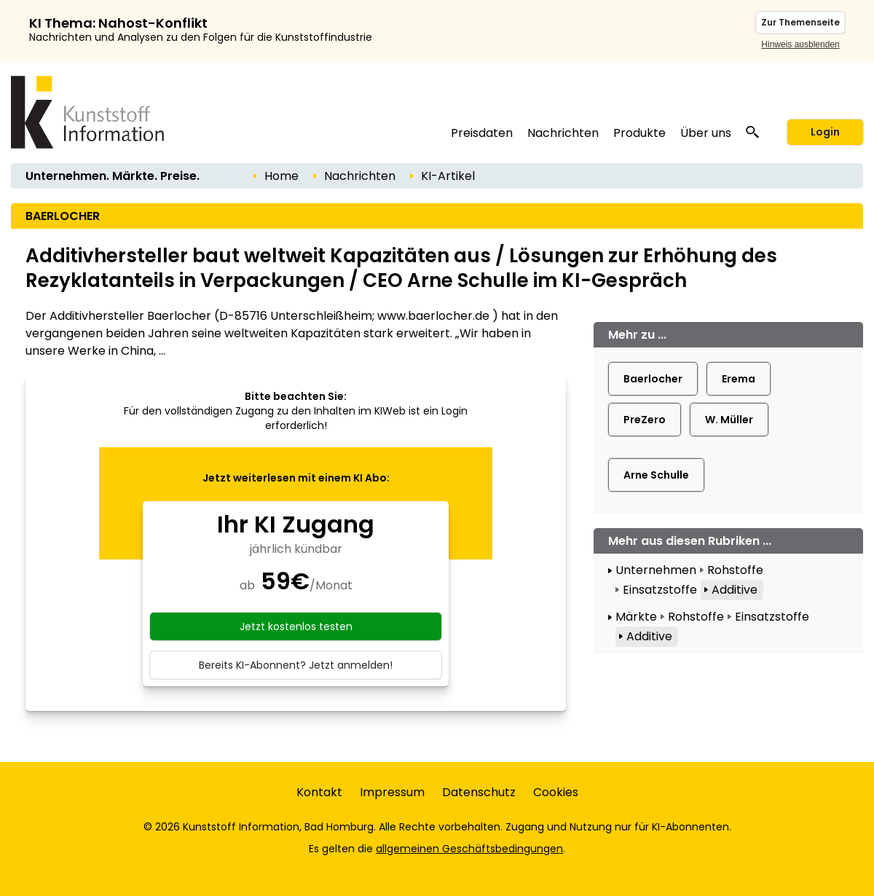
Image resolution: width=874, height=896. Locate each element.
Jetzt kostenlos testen (296, 626)
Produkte (639, 133)
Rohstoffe (735, 570)
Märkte (636, 616)
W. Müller (729, 419)
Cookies (555, 792)
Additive (734, 589)
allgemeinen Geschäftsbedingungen (469, 848)
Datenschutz (479, 792)
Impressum (392, 792)
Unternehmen (655, 570)
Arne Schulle (656, 475)
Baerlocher (652, 379)
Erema (738, 379)
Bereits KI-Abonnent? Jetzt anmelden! (296, 665)
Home (281, 176)
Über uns (705, 133)
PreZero (644, 419)
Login (825, 132)
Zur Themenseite (800, 22)
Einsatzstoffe (660, 589)
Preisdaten (482, 133)
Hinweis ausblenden (800, 44)
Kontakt (319, 792)
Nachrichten (563, 133)
